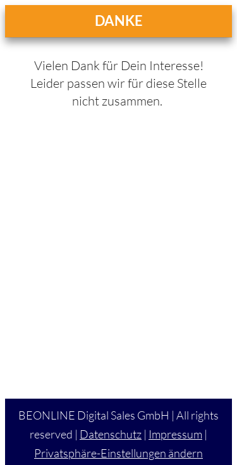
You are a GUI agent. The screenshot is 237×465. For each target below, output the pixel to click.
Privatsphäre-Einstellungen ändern (118, 453)
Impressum (175, 434)
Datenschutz (111, 434)
